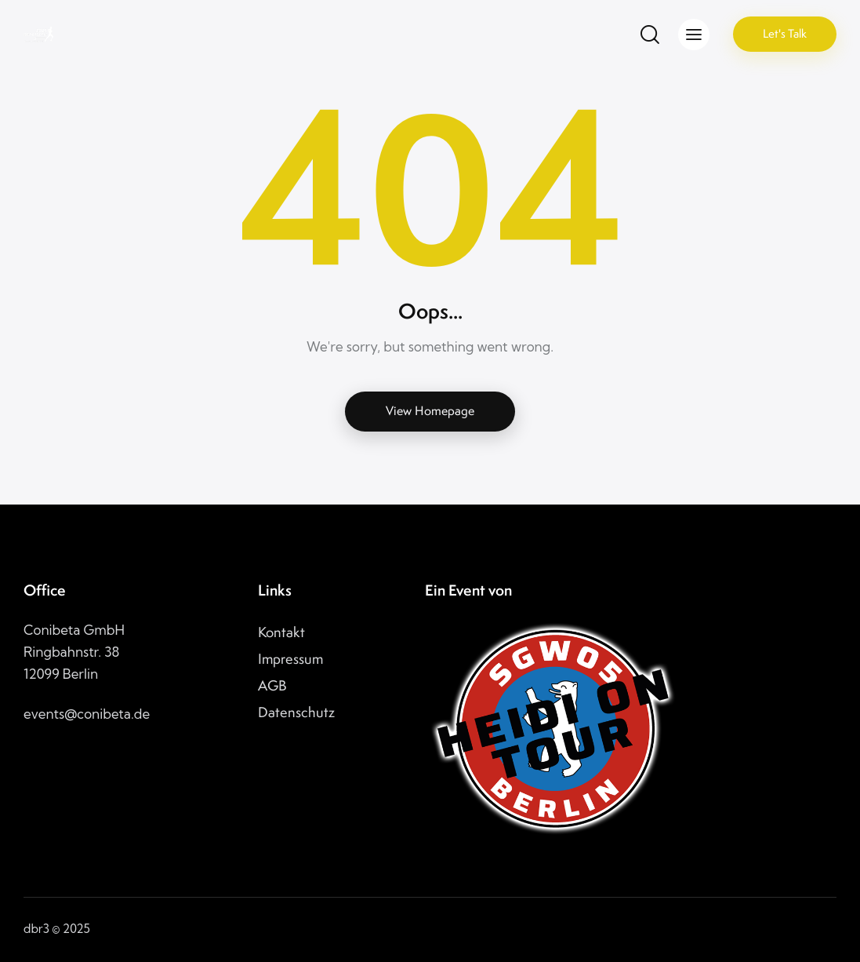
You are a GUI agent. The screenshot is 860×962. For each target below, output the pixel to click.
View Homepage (430, 411)
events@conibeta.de (87, 713)
